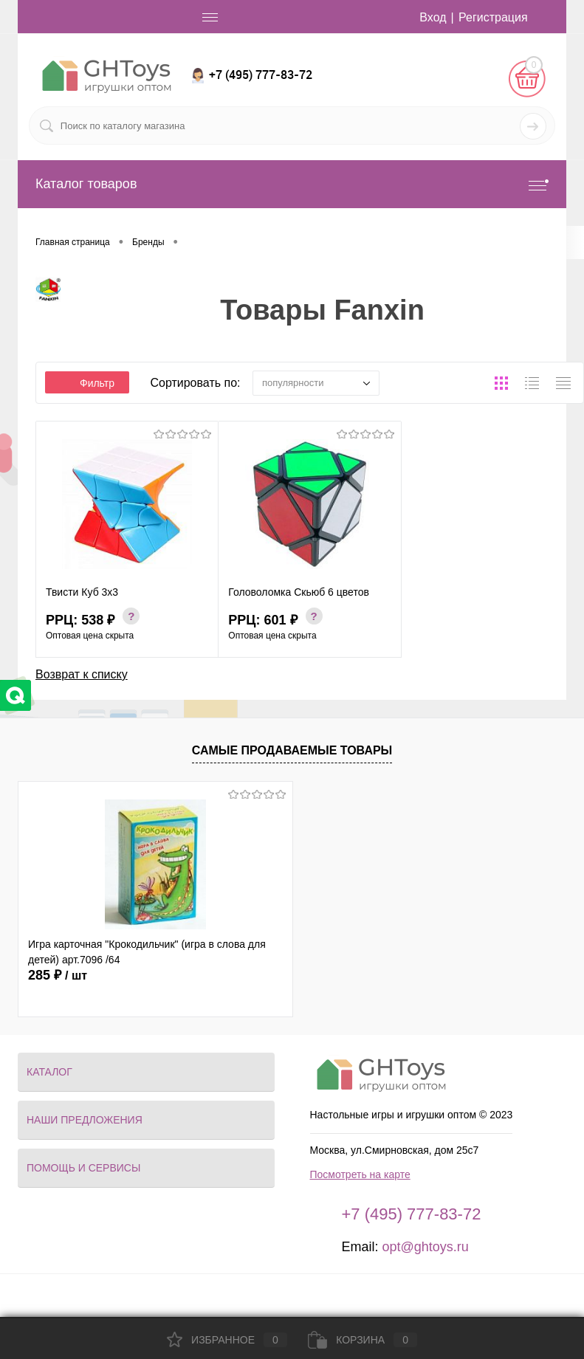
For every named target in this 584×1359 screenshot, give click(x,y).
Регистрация (493, 17)
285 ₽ (57, 975)
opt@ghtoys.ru (425, 1246)
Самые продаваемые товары (292, 750)
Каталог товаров (292, 184)
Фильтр (87, 383)
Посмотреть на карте (360, 1174)
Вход (432, 17)
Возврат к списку (81, 674)
